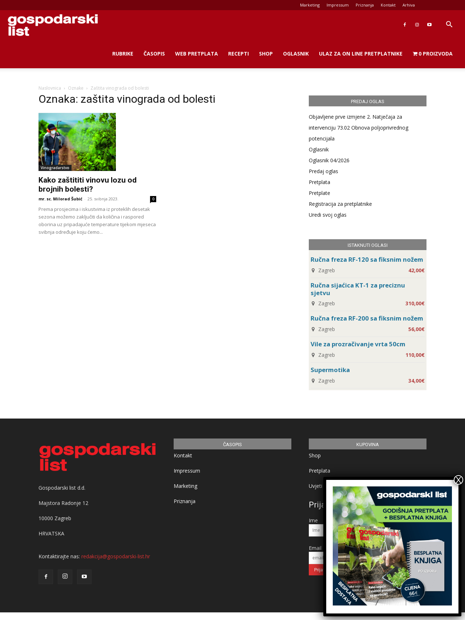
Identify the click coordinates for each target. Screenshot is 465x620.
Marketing (310, 5)
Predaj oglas (323, 171)
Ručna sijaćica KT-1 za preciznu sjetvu (358, 289)
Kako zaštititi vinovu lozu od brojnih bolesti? (88, 184)
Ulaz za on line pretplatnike (361, 53)
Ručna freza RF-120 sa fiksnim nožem (367, 259)
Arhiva (409, 5)
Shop (266, 53)
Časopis (154, 53)
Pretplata (319, 182)
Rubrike (122, 53)
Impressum (338, 5)
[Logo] (52, 25)
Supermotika (330, 370)
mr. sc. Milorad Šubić (60, 198)
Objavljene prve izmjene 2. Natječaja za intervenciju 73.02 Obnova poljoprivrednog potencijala (358, 127)
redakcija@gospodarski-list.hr (115, 556)
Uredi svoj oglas (328, 214)
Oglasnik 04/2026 (329, 160)
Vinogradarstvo (55, 167)
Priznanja (365, 5)
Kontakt (388, 5)
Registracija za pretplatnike (340, 203)
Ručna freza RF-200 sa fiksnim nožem (367, 318)
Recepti (238, 53)
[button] (449, 25)
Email (315, 547)
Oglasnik (296, 53)
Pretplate (319, 192)
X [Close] (458, 480)
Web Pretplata (196, 53)
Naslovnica (50, 88)
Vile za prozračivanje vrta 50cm (358, 344)
